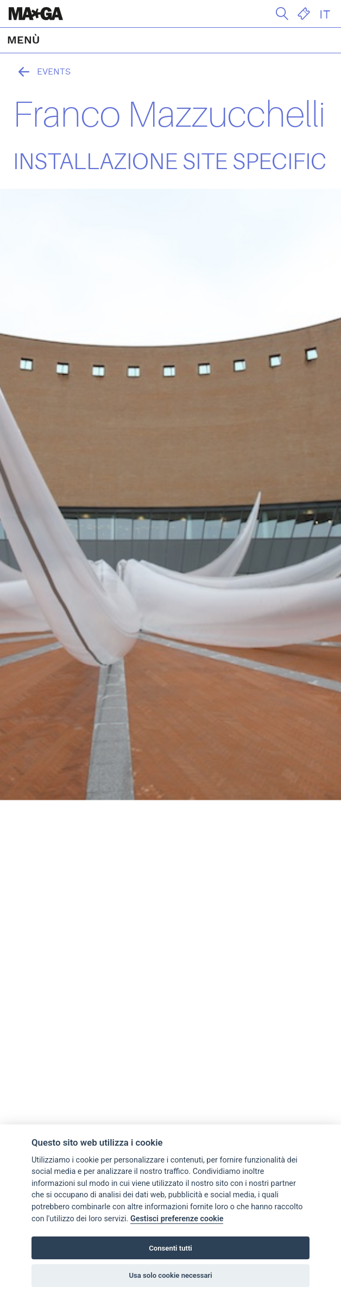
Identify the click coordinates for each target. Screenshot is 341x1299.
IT (324, 15)
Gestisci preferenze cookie (177, 1218)
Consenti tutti (170, 1248)
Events (42, 72)
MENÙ (23, 40)
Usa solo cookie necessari (170, 1275)
